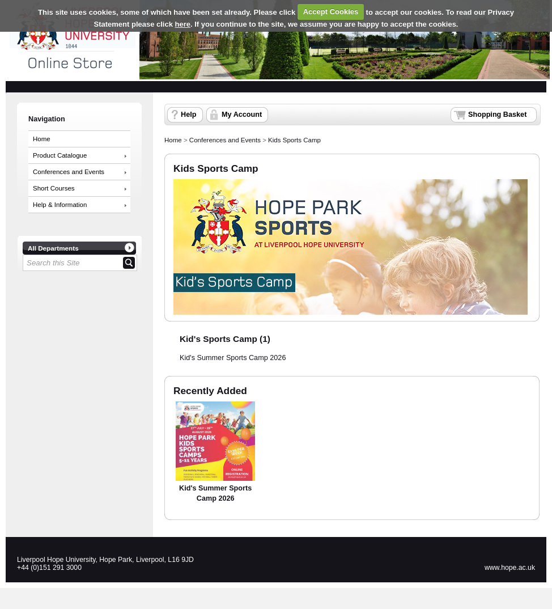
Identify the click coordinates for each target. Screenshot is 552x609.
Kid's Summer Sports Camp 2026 (233, 358)
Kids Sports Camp (294, 140)
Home (41, 139)
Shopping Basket (497, 115)
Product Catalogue (60, 155)
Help (188, 115)
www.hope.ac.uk (510, 568)
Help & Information (60, 204)
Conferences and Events (68, 171)
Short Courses (54, 188)
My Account (242, 115)
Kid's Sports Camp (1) (225, 339)
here (182, 24)
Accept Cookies (331, 11)
